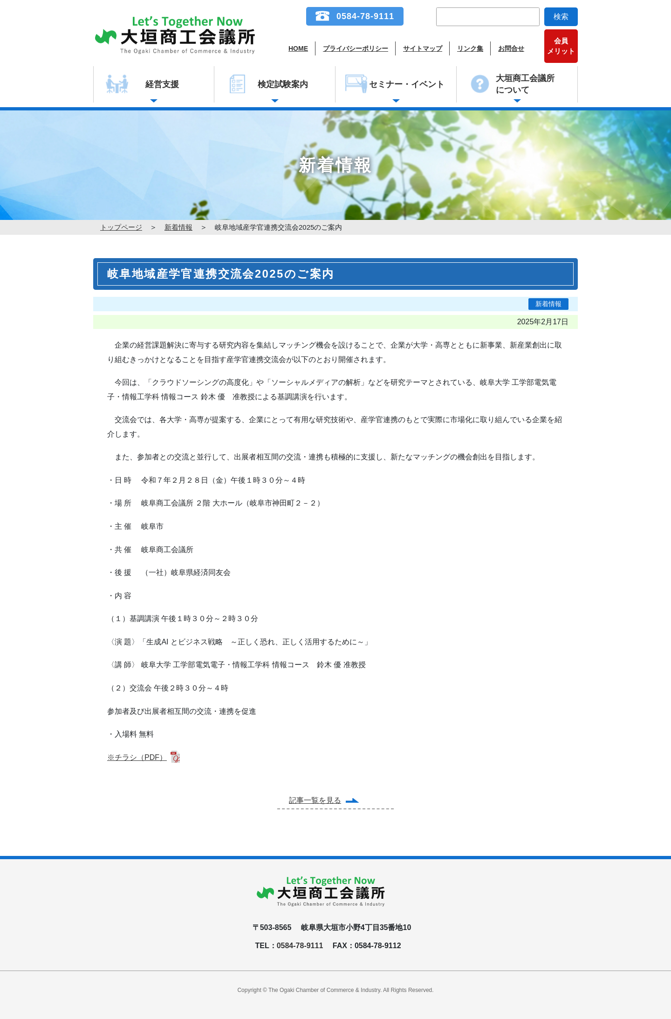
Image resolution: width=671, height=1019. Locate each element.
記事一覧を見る (315, 800)
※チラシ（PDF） (137, 757)
